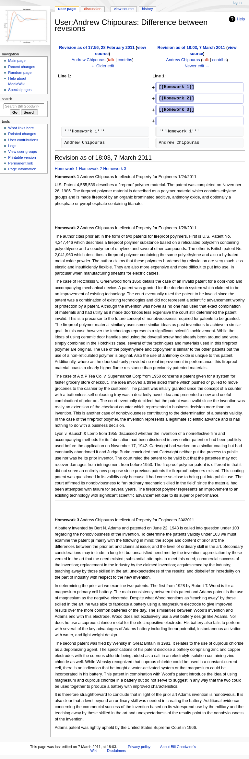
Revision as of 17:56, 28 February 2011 (97, 47)
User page (67, 9)
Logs (12, 146)
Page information (22, 169)
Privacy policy (139, 747)
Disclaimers (116, 751)
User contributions (23, 140)
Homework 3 (114, 168)
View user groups (22, 151)
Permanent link (20, 163)
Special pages (19, 90)
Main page (17, 60)
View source (124, 9)
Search (7, 99)
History (147, 9)
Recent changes (21, 67)
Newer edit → (196, 66)
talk (111, 60)
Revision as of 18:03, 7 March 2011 (191, 47)
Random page (19, 72)
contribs (125, 60)
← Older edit (102, 66)
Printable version (22, 157)
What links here (21, 128)
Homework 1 (66, 168)
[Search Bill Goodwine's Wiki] (24, 106)
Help (236, 19)
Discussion (92, 9)
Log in (237, 3)
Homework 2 (90, 168)
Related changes (22, 134)
